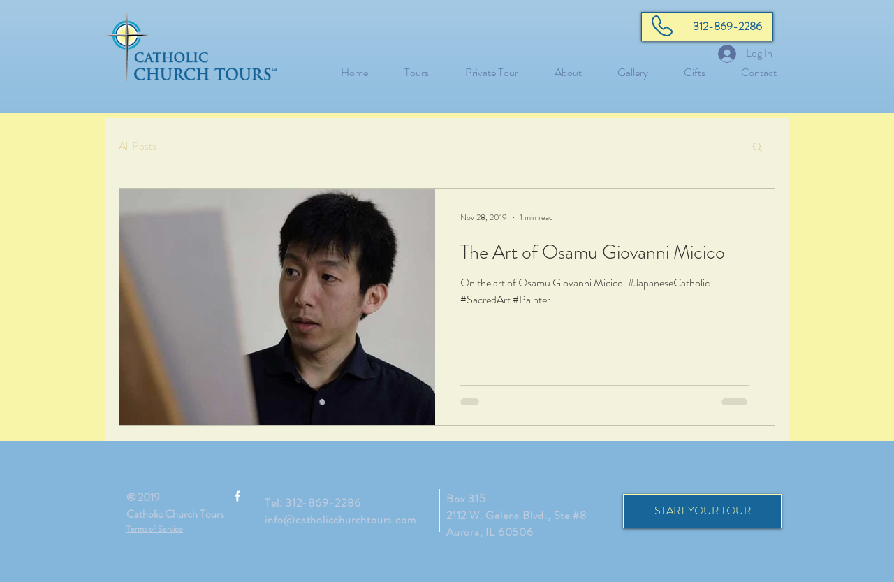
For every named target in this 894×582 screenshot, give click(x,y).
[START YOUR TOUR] (702, 511)
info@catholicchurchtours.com (340, 519)
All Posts (137, 146)
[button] (757, 147)
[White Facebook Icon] (237, 496)
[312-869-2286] (707, 26)
